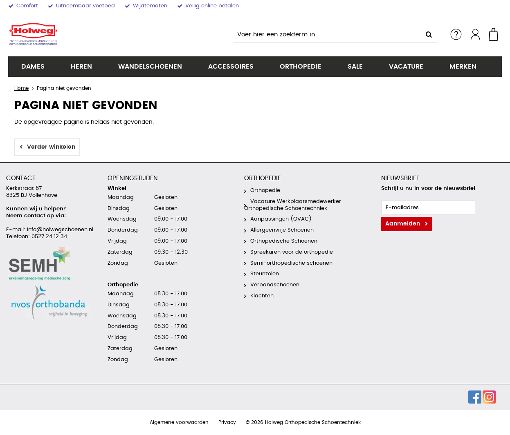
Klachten (262, 296)
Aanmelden (402, 224)
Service (456, 34)
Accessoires (231, 66)
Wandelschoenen (150, 66)
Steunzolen (264, 274)
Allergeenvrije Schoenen (282, 230)
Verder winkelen (51, 147)
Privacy (227, 422)
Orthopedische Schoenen (283, 241)
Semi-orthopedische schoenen (291, 263)
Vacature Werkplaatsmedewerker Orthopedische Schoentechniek (292, 205)
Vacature (406, 66)
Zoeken (428, 34)
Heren (81, 66)
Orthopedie (300, 66)
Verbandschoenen (274, 285)
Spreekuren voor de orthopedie (291, 252)
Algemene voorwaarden (179, 422)
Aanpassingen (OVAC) (281, 219)
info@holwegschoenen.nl (59, 229)
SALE (355, 66)
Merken (462, 66)
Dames (33, 66)
